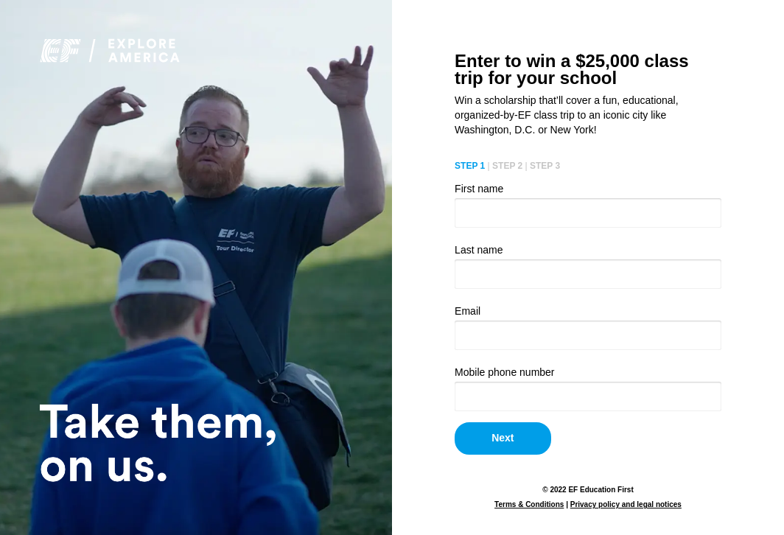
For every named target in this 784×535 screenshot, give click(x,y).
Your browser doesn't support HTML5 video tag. (196, 267)
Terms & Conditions (529, 504)
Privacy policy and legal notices (626, 504)
